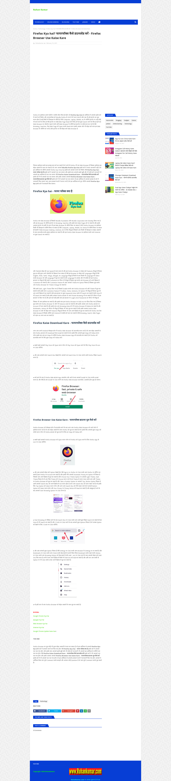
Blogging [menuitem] (65, 22)
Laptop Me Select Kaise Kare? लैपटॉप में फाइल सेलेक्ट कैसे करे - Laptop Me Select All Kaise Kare (125, 165)
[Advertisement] (67, 62)
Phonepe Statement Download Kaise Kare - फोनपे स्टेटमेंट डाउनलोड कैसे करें (126, 177)
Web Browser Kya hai (40, 624)
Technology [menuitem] (39, 22)
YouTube (109, 127)
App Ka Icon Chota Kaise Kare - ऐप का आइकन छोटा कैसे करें (125, 140)
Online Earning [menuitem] (53, 22)
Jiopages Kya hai (38, 620)
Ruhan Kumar (40, 9)
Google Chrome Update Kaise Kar (44, 631)
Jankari (108, 124)
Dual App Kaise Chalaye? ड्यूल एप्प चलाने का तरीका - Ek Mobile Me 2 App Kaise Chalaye (126, 190)
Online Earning (117, 124)
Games (134, 120)
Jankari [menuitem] (85, 22)
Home (35, 29)
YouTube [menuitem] (76, 22)
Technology (41, 29)
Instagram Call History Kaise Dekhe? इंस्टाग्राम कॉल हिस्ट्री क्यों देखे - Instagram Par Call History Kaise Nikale (126, 152)
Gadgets (126, 120)
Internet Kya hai (38, 627)
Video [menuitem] (93, 22)
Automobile (109, 120)
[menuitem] (99, 22)
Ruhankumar (39, 43)
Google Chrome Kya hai (41, 616)
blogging (118, 120)
